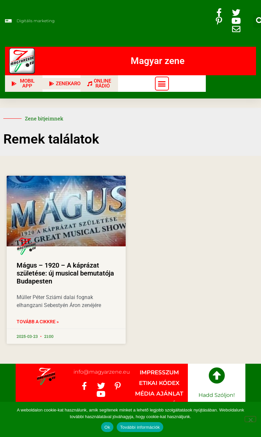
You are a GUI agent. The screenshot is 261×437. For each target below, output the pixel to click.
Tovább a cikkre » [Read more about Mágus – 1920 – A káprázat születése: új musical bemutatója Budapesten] (38, 321)
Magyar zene (158, 60)
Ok (107, 427)
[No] (250, 419)
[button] (162, 84)
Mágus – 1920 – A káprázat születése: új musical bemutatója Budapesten (65, 273)
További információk (140, 427)
